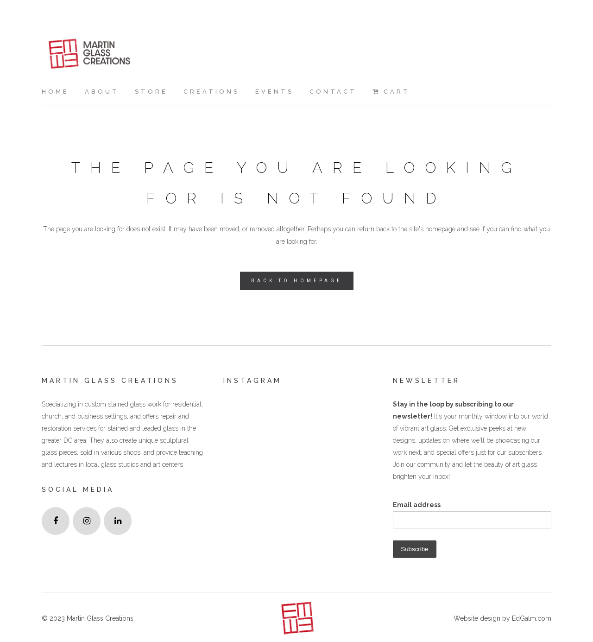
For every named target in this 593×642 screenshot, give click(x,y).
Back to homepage (296, 280)
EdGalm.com (530, 618)
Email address (417, 505)
